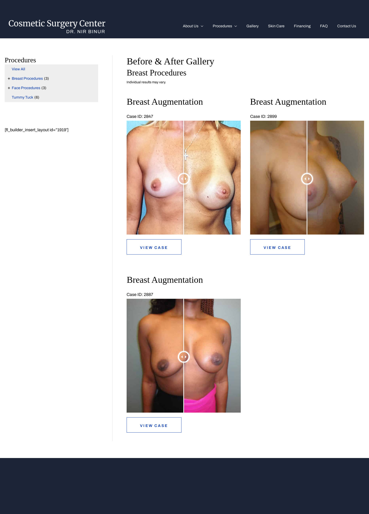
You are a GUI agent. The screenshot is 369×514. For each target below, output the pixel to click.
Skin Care (283, 26)
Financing (307, 26)
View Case (154, 248)
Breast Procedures (27, 78)
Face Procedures (26, 88)
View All (18, 69)
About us (203, 26)
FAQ (327, 26)
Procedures (232, 26)
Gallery (261, 26)
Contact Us (347, 26)
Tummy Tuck (22, 97)
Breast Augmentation (166, 101)
